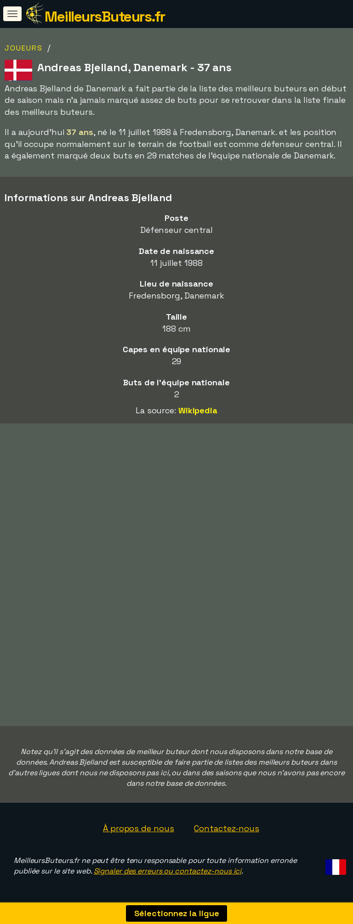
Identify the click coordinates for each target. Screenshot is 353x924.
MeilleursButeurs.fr (105, 16)
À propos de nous (138, 828)
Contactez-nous (226, 828)
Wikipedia (197, 410)
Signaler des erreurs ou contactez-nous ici (168, 871)
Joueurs (24, 48)
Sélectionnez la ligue (176, 913)
